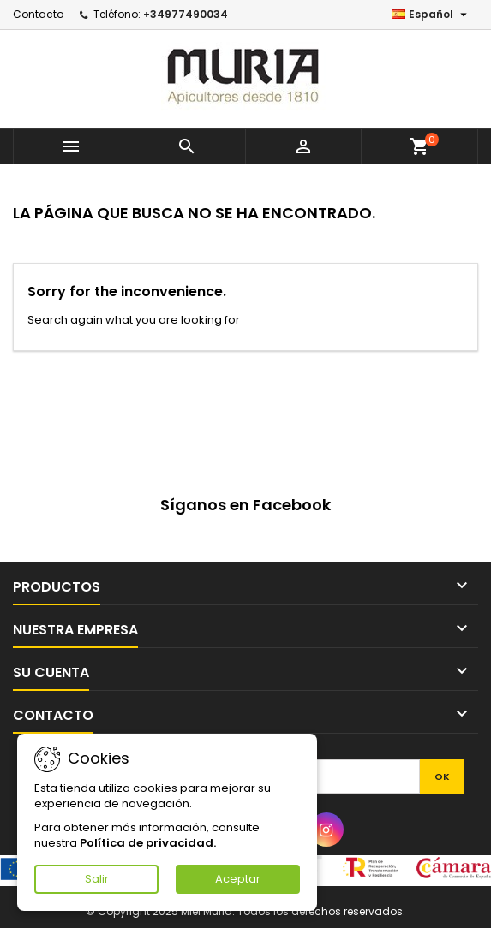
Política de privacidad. (148, 843)
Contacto (38, 14)
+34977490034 (185, 14)
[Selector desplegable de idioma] (431, 14)
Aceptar (237, 879)
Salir (97, 879)
